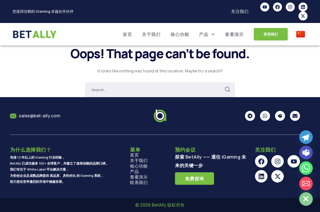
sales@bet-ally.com (39, 116)
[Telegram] (306, 137)
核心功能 (179, 34)
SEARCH (227, 89)
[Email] (306, 183)
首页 (127, 34)
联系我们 (139, 182)
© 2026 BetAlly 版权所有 (160, 205)
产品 (207, 34)
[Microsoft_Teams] (306, 152)
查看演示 (234, 34)
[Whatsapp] (306, 168)
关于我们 (151, 34)
